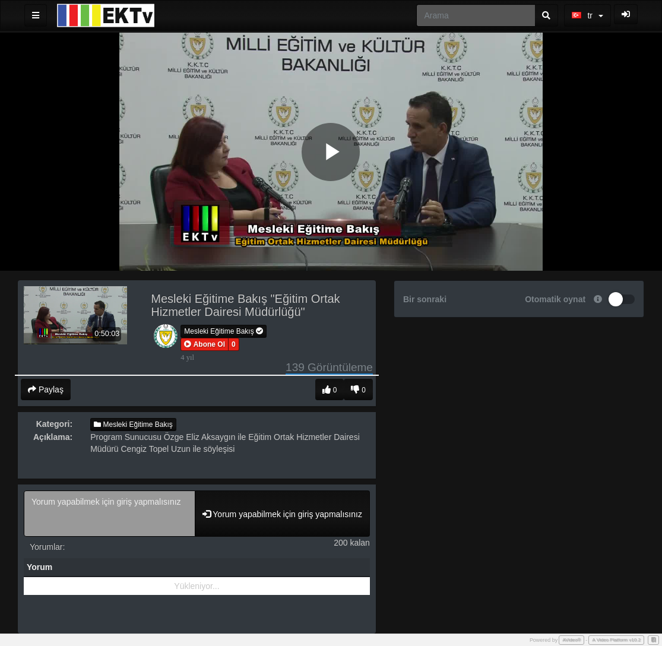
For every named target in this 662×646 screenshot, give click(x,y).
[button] (204, 344)
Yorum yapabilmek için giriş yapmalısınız (109, 513)
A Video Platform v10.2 (616, 639)
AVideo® (571, 639)
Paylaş (46, 389)
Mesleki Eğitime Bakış (223, 331)
